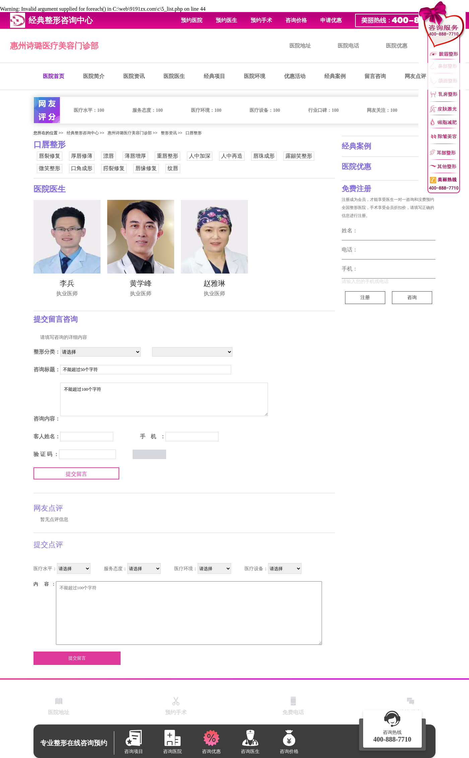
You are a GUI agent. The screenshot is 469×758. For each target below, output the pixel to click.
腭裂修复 (114, 168)
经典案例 (335, 76)
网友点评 (415, 76)
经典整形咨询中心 (83, 133)
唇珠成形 (264, 156)
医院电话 (348, 46)
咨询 (412, 297)
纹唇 (173, 168)
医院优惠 (396, 46)
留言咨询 (375, 76)
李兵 (67, 283)
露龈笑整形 (298, 156)
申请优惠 (331, 20)
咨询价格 (296, 20)
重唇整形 (167, 156)
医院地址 (300, 46)
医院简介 (94, 76)
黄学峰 (141, 283)
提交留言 (76, 474)
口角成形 (81, 168)
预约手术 (261, 20)
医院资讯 (134, 76)
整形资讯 (169, 133)
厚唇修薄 (81, 156)
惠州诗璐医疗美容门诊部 (54, 46)
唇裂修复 (49, 156)
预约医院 (191, 20)
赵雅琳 (214, 283)
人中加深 (199, 156)
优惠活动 (295, 76)
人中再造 (232, 156)
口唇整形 (194, 133)
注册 (365, 297)
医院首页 (53, 76)
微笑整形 (49, 168)
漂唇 (108, 156)
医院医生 (174, 76)
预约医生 (226, 20)
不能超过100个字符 (164, 399)
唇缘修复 (146, 168)
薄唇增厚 (135, 156)
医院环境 (254, 76)
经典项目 (214, 76)
